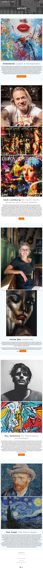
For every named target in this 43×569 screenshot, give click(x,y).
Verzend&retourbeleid (21, 558)
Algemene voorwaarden (21, 562)
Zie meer (21, 218)
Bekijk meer (21, 454)
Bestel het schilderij (21, 76)
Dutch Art (8, 1)
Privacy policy (21, 560)
